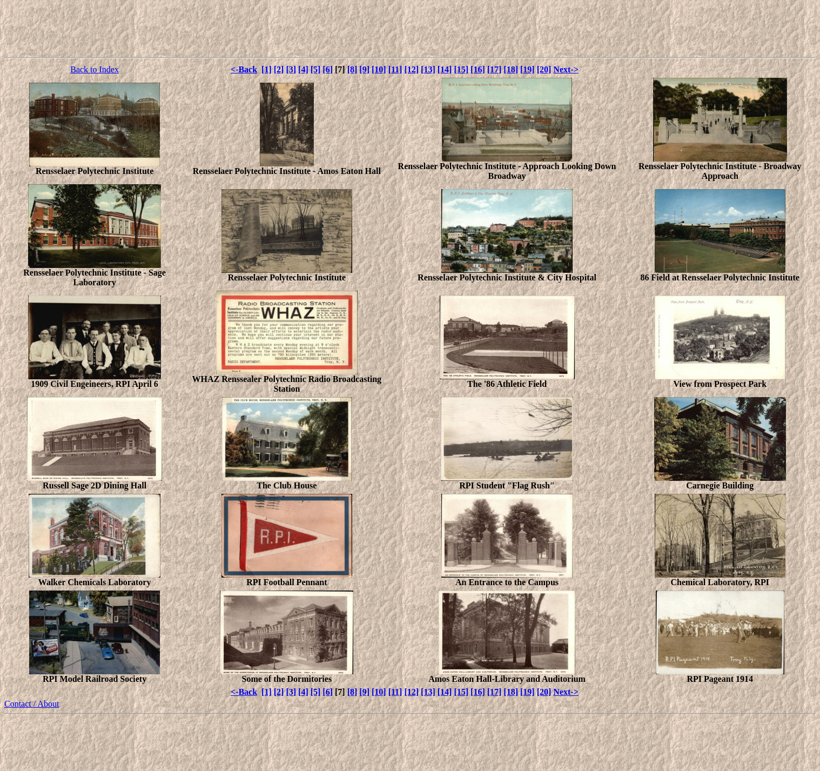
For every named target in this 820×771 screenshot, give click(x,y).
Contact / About (31, 703)
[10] (379, 69)
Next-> (565, 69)
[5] (316, 69)
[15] (461, 69)
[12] (411, 69)
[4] (303, 69)
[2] (279, 69)
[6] (327, 69)
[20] (544, 69)
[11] (395, 69)
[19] (527, 69)
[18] (510, 69)
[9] (364, 69)
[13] (428, 69)
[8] (352, 69)
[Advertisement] (410, 28)
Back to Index (94, 69)
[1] (266, 69)
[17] (494, 69)
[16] (478, 69)
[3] (291, 69)
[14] (445, 69)
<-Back (244, 69)
